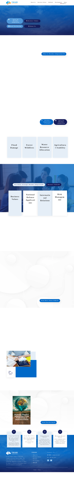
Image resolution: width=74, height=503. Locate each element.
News (65, 2)
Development (58, 2)
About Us (33, 2)
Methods (50, 2)
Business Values (42, 2)
